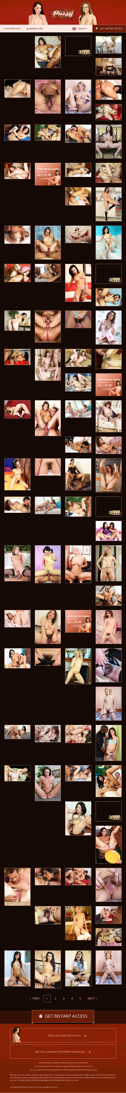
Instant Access (72, 1063)
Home (41, 1063)
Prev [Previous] (35, 998)
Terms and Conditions (43, 1066)
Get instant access (111, 28)
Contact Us (86, 1066)
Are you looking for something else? (60, 1052)
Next (91, 998)
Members (49, 1063)
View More (83, 1063)
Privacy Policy (91, 1070)
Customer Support (61, 1066)
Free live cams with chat (64, 1035)
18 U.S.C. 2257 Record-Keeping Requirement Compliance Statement (58, 1070)
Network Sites (14, 29)
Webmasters (76, 1066)
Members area (36, 29)
